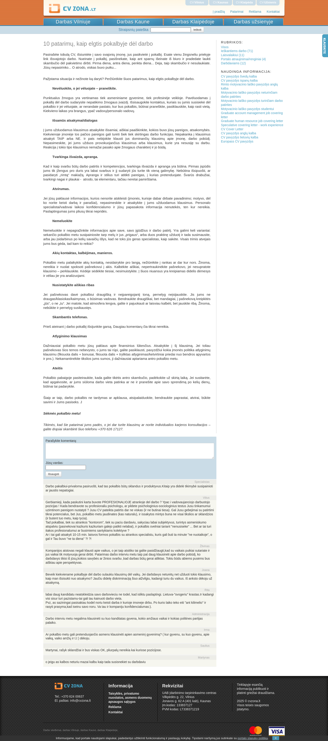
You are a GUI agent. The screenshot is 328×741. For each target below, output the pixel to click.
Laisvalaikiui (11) (232, 55)
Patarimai (236, 11)
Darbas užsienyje (253, 22)
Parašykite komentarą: (61, 441)
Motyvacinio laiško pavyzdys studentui (247, 109)
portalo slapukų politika (253, 738)
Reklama (255, 11)
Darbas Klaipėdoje (193, 22)
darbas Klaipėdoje (107, 730)
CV (197, 2)
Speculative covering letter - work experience (252, 125)
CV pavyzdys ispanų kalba (239, 80)
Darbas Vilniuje (73, 22)
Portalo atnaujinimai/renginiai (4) (243, 59)
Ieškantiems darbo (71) (237, 51)
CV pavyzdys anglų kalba (238, 133)
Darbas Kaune (133, 22)
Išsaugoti (53, 474)
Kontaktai (273, 11)
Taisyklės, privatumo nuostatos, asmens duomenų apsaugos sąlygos (130, 697)
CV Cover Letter (232, 129)
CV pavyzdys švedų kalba (239, 76)
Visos (224, 47)
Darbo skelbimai (52, 730)
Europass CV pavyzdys (237, 141)
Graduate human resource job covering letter (252, 121)
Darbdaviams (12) (233, 63)
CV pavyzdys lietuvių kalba (239, 137)
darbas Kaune (88, 730)
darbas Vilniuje (71, 730)
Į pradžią (219, 11)
